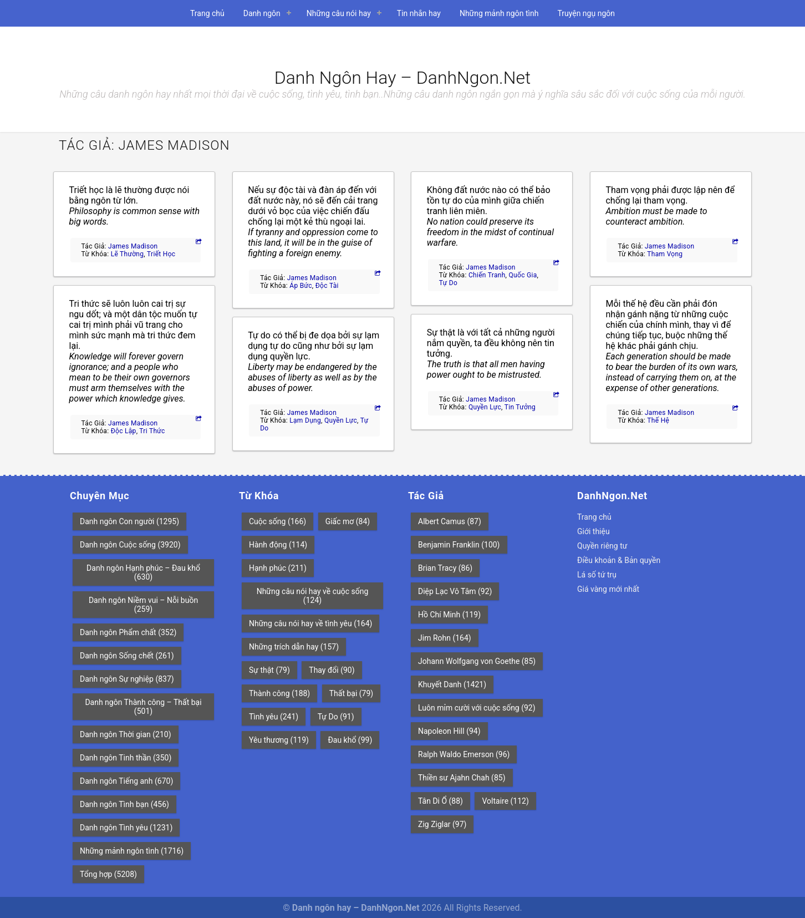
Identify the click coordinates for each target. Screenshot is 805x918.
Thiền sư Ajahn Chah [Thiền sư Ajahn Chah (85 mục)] (462, 777)
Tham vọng (664, 254)
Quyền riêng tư (602, 545)
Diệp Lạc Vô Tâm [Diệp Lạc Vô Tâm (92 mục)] (455, 591)
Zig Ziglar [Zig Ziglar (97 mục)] (442, 824)
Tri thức (152, 431)
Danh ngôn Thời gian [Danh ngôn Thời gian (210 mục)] (125, 734)
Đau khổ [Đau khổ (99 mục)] (350, 740)
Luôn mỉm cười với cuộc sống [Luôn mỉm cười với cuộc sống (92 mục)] (477, 707)
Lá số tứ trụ (597, 574)
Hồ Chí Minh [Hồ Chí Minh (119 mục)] (449, 614)
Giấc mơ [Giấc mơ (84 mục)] (347, 521)
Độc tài (327, 286)
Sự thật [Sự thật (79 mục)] (269, 670)
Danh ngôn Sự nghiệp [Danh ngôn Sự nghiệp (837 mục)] (127, 678)
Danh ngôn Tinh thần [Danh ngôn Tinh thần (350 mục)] (125, 757)
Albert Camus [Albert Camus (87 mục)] (449, 521)
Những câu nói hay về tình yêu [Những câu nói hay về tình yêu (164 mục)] (310, 623)
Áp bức (300, 286)
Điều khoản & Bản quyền (618, 560)
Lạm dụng (305, 420)
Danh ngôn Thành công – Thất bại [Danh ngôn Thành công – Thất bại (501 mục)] (143, 707)
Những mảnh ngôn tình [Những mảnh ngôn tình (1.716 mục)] (132, 850)
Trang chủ (207, 13)
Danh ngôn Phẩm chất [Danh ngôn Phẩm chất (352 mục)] (128, 632)
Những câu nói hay (339, 13)
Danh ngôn (262, 13)
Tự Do (448, 283)
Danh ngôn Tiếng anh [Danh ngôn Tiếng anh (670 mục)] (126, 781)
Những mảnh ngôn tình (499, 13)
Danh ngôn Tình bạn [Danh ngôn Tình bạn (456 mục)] (124, 804)
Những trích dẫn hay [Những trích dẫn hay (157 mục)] (294, 646)
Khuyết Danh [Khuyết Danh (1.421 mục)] (452, 684)
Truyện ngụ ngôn (586, 13)
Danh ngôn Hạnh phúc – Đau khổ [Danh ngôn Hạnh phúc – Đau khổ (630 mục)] (143, 572)
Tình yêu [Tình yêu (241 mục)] (273, 716)
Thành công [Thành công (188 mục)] (279, 693)
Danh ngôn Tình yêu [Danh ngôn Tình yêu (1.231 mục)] (126, 827)
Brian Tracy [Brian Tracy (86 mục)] (445, 568)
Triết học (161, 254)
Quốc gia (523, 275)
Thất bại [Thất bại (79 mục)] (351, 693)
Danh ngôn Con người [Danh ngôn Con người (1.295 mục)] (129, 521)
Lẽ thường (127, 254)
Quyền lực (340, 420)
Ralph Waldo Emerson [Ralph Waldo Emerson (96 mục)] (464, 754)
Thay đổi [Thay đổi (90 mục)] (331, 670)
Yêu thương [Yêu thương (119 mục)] (279, 740)
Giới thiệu (593, 531)
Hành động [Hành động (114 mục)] (278, 544)
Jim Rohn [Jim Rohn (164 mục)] (444, 637)
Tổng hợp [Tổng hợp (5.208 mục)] (108, 874)
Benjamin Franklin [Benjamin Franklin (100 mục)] (459, 544)
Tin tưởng (520, 407)
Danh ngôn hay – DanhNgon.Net (402, 77)
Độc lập (123, 431)
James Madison (132, 246)
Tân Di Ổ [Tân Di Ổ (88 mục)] (440, 801)
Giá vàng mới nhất (608, 589)
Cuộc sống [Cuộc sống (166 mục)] (277, 521)
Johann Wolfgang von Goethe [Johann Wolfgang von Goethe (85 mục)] (477, 661)
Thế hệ (658, 420)
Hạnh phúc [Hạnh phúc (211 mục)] (278, 568)
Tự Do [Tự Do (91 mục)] (336, 716)
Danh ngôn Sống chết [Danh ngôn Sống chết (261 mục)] (127, 655)
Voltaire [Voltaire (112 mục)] (505, 801)
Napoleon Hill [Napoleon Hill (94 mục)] (449, 731)
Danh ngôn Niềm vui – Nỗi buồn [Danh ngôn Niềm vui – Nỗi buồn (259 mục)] (143, 604)
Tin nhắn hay (419, 13)
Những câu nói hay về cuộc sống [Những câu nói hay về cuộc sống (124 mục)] (313, 596)
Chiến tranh (487, 275)
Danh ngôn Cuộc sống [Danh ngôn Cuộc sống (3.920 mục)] (130, 544)
